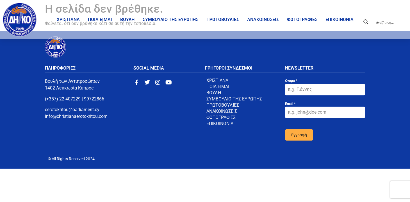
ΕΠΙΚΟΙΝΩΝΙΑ (339, 19)
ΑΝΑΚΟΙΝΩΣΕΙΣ (263, 19)
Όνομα (291, 81)
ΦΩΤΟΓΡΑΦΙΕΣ (302, 19)
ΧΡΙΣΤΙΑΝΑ (68, 19)
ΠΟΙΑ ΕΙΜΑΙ (100, 19)
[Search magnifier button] (366, 22)
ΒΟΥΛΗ (127, 19)
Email (290, 104)
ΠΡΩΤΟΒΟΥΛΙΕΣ (222, 19)
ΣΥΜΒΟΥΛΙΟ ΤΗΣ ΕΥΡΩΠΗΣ (170, 19)
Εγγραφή (299, 135)
